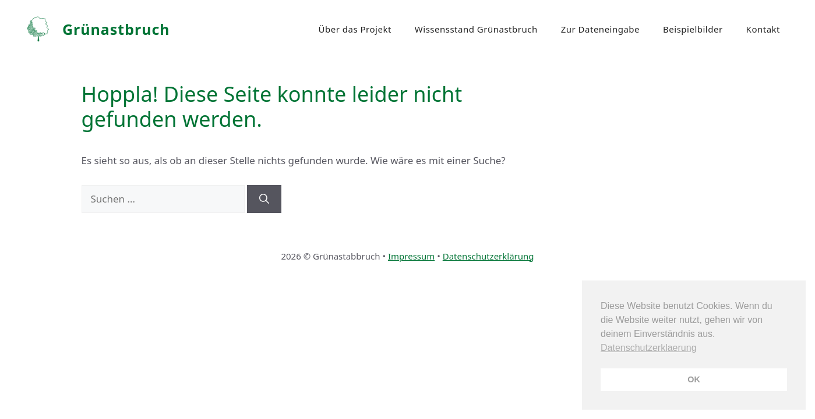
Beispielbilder (693, 29)
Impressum (411, 256)
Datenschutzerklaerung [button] (649, 348)
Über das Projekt (355, 29)
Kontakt (763, 29)
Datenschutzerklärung (488, 256)
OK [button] (693, 379)
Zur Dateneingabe (600, 29)
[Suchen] (264, 199)
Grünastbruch (116, 29)
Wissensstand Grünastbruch (476, 29)
